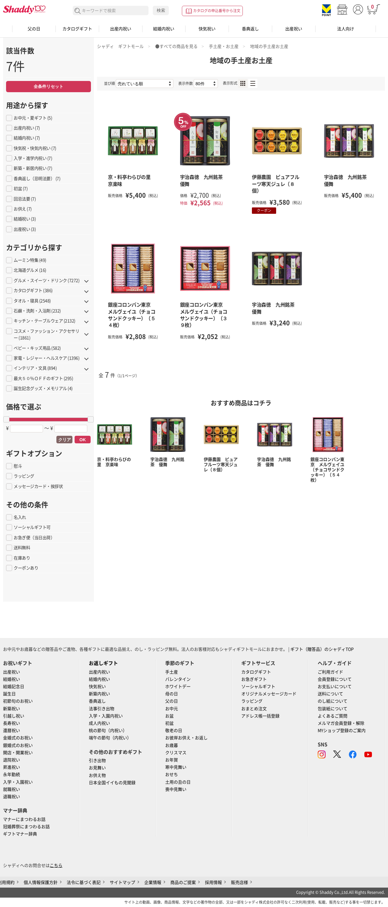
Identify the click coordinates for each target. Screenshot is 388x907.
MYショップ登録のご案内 (342, 730)
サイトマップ (122, 882)
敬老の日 (173, 730)
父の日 (34, 29)
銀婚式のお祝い (18, 745)
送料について (330, 694)
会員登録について (335, 679)
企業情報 (152, 882)
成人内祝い (99, 723)
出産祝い (293, 29)
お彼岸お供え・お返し (186, 738)
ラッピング (252, 701)
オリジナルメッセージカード (268, 694)
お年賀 (171, 760)
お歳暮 (171, 745)
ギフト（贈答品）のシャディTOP (322, 649)
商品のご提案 (183, 882)
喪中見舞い (175, 789)
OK (82, 439)
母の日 (171, 694)
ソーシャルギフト (258, 686)
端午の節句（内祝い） (110, 738)
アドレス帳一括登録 (260, 716)
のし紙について (332, 701)
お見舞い (97, 768)
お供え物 (97, 775)
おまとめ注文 (254, 709)
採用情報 (213, 882)
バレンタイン (178, 679)
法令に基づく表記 (84, 882)
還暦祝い (11, 730)
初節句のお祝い (18, 701)
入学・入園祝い (18, 782)
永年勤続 (11, 774)
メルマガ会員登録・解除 (341, 723)
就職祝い (11, 789)
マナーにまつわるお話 (24, 819)
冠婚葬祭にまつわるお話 (26, 827)
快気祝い (207, 29)
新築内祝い (99, 694)
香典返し (250, 29)
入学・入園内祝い (106, 716)
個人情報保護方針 (41, 882)
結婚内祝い (163, 29)
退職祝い (11, 796)
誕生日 (9, 694)
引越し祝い (13, 716)
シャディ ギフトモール (120, 46)
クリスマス (175, 753)
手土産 (171, 672)
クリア (64, 439)
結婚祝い (11, 679)
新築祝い (11, 709)
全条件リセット (48, 86)
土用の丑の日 (178, 782)
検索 (161, 10)
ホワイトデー (178, 686)
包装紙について (332, 709)
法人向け (345, 29)
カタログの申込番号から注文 (216, 10)
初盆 (169, 723)
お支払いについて (335, 686)
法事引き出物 (101, 709)
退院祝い (11, 760)
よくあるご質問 (332, 716)
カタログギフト (77, 29)
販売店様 (239, 882)
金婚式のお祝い (18, 738)
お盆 (169, 716)
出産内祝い (120, 29)
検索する (78, 11)
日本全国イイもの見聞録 (112, 783)
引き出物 (97, 760)
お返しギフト (103, 663)
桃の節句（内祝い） (108, 730)
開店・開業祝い (18, 753)
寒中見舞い (175, 767)
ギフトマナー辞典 (20, 834)
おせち (171, 774)
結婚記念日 (13, 686)
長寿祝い (11, 723)
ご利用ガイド (330, 672)
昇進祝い (11, 767)
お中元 (171, 709)
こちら (56, 865)
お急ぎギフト (254, 679)
